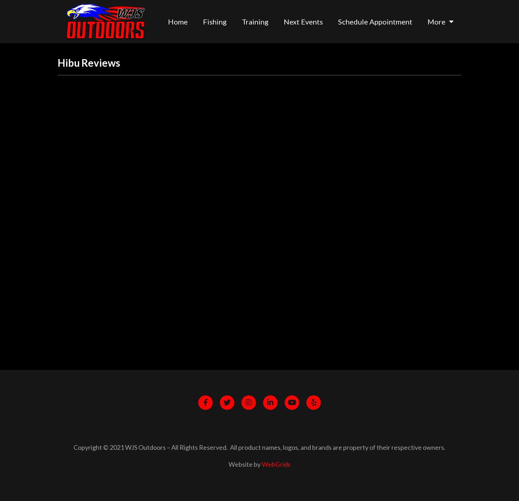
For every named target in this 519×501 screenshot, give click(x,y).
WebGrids (276, 464)
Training (255, 21)
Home (178, 21)
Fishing (215, 21)
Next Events (303, 21)
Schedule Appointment (375, 21)
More (440, 21)
